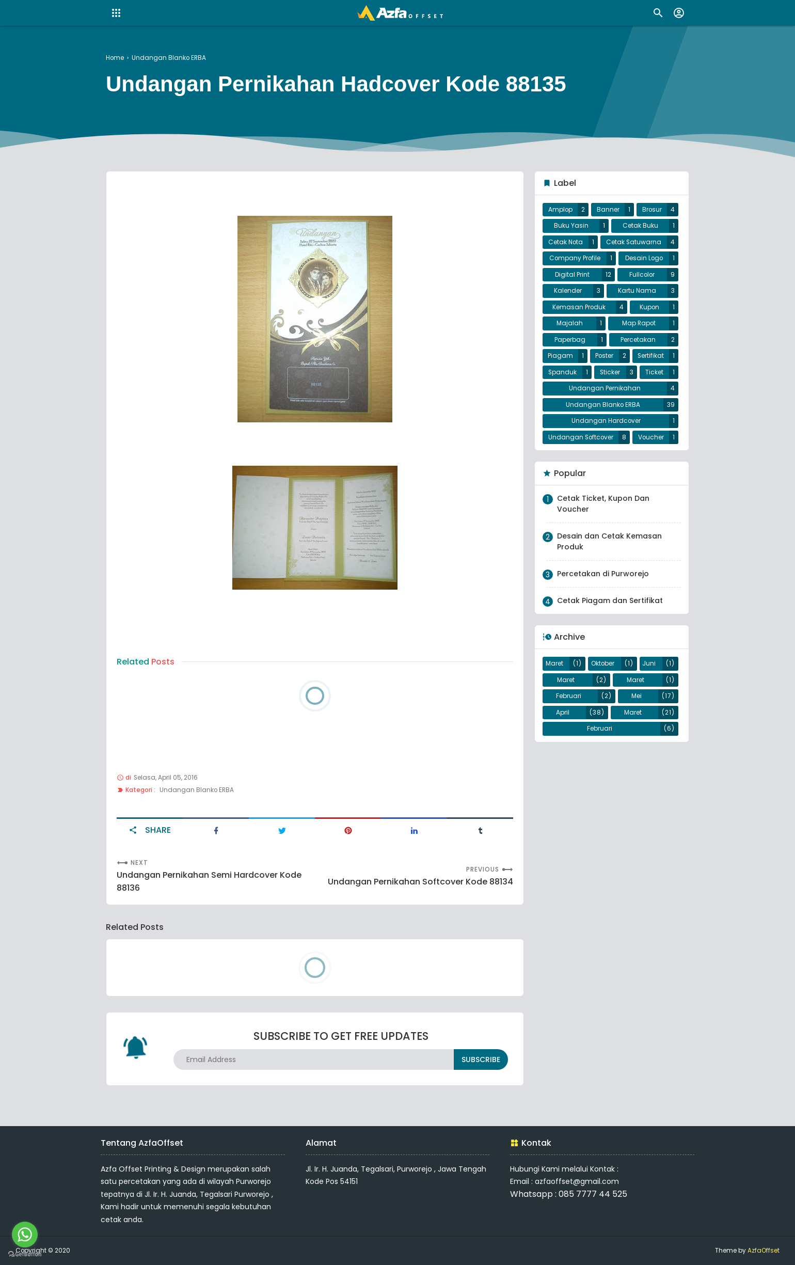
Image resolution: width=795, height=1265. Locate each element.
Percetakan (638, 340)
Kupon (649, 307)
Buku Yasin (571, 226)
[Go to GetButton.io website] (24, 1254)
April (562, 712)
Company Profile (574, 258)
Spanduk (562, 372)
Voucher (651, 437)
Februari (568, 696)
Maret (554, 663)
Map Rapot (639, 323)
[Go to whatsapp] (25, 1234)
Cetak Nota (565, 242)
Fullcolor (642, 275)
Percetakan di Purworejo (603, 573)
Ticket (654, 372)
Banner (608, 209)
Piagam (560, 356)
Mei (636, 696)
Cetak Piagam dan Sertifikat (610, 600)
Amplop (560, 209)
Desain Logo (644, 258)
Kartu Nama (637, 291)
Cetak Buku (640, 226)
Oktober (602, 663)
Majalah (569, 323)
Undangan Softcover (580, 437)
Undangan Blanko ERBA (197, 790)
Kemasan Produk (579, 307)
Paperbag (569, 340)
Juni (649, 663)
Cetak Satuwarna (633, 242)
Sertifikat (651, 356)
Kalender (568, 291)
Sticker (610, 372)
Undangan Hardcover (606, 421)
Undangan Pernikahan (605, 388)
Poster (604, 356)
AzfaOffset (764, 1250)
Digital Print (572, 275)
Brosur (652, 209)
